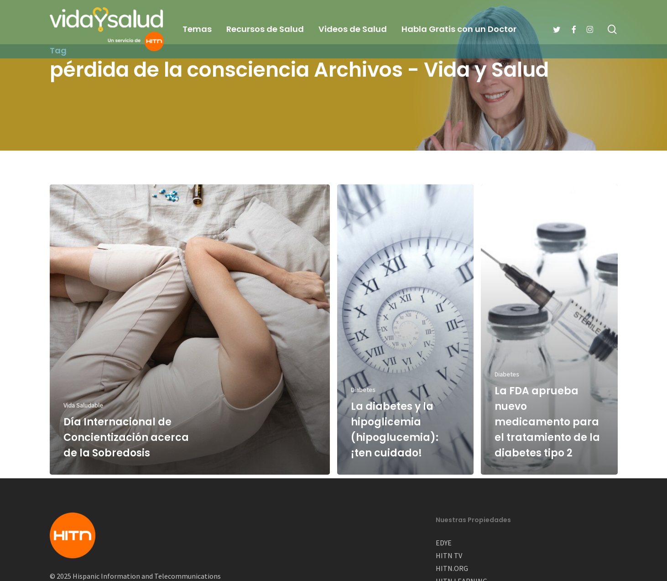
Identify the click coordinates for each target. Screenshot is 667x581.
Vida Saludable (83, 405)
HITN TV (449, 555)
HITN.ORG (452, 568)
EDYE (444, 542)
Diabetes (363, 390)
